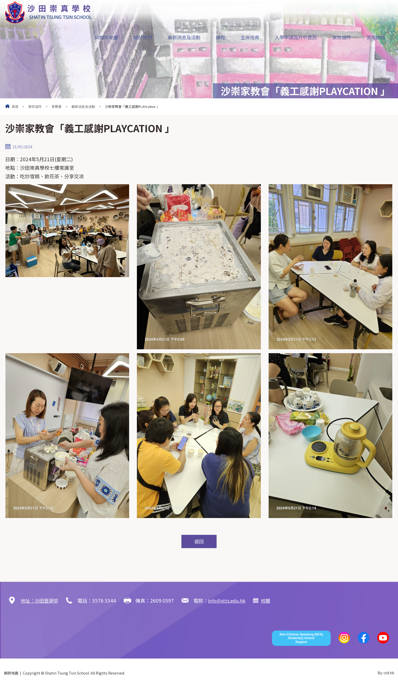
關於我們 (143, 37)
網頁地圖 (11, 673)
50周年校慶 (106, 37)
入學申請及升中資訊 (296, 37)
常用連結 (375, 37)
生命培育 (250, 37)
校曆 (270, 600)
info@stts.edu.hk (230, 600)
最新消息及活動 (184, 37)
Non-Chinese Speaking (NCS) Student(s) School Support (301, 638)
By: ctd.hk (386, 673)
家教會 (56, 106)
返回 (199, 541)
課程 (220, 37)
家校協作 (341, 37)
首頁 (15, 106)
